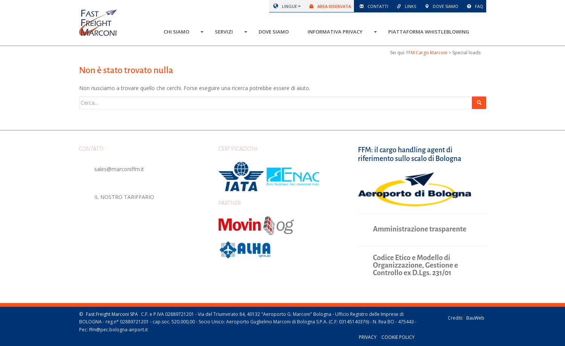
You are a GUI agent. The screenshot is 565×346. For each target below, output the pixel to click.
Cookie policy (398, 337)
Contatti (372, 6)
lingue (284, 6)
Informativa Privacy (335, 31)
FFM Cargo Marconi (426, 52)
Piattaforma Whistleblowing (428, 31)
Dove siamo (440, 6)
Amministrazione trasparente (420, 229)
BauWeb (475, 318)
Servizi (224, 31)
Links (405, 6)
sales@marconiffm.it (119, 169)
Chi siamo (176, 31)
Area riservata (329, 6)
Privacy (368, 337)
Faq (473, 6)
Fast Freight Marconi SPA (112, 314)
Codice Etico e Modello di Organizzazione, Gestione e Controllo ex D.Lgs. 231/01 (415, 265)
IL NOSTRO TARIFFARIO (124, 197)
